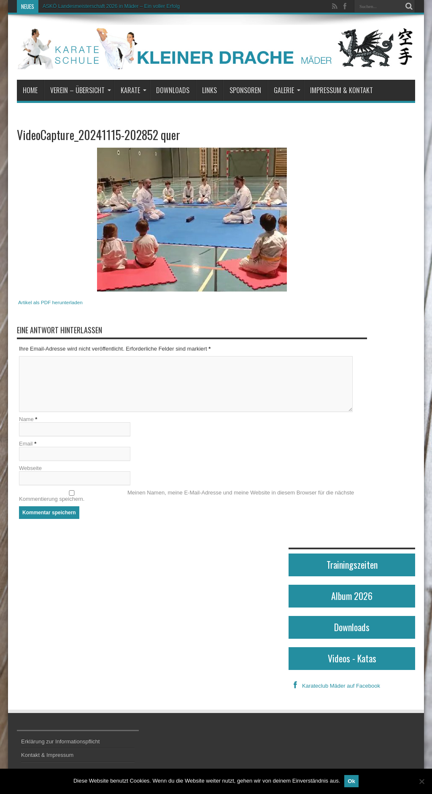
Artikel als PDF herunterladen (50, 302)
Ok (351, 781)
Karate (133, 90)
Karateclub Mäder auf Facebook (334, 686)
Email (26, 443)
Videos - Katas (352, 658)
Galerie (287, 90)
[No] (421, 781)
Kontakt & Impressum (47, 755)
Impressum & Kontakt (341, 90)
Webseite (30, 468)
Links (209, 90)
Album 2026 (352, 595)
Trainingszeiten (352, 564)
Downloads (172, 90)
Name (26, 419)
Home (30, 90)
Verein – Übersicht (80, 90)
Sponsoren (245, 90)
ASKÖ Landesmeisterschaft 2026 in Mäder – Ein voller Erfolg (111, 6)
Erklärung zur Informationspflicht (60, 741)
